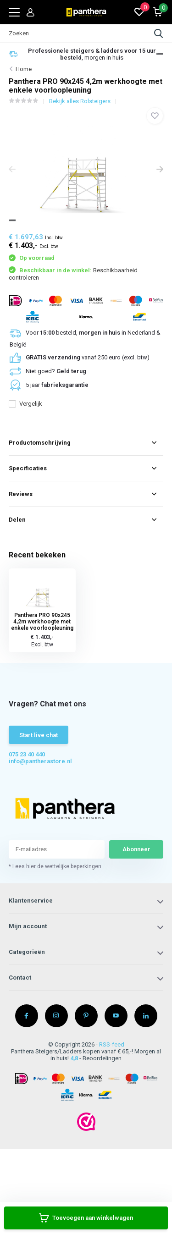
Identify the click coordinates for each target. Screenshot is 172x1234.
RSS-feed (111, 1044)
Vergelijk (25, 403)
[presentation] (12, 170)
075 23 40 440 (27, 754)
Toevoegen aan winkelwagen (86, 1218)
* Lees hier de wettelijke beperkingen (55, 866)
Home (24, 69)
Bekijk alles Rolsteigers (80, 101)
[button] (159, 54)
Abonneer (136, 849)
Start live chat (38, 735)
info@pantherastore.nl (40, 761)
